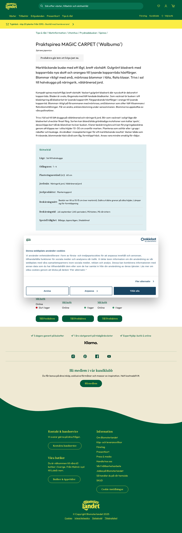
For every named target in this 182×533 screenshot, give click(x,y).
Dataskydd (97, 518)
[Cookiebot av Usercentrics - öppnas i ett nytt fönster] (143, 240)
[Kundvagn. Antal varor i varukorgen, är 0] (173, 6)
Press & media (103, 456)
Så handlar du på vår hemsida (112, 475)
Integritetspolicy (82, 518)
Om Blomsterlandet (107, 437)
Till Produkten (48, 319)
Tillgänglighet (111, 518)
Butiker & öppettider (64, 479)
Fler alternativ (142, 281)
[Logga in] (165, 6)
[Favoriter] (158, 6)
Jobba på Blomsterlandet (109, 470)
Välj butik (167, 15)
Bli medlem (91, 383)
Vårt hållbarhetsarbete (108, 466)
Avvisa (47, 290)
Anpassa (91, 290)
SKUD (99, 480)
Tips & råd (41, 32)
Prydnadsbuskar (88, 32)
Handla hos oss (104, 461)
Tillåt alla (135, 290)
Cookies (68, 518)
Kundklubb (154, 15)
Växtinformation (57, 32)
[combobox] (94, 6)
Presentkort (102, 451)
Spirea (102, 32)
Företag (143, 15)
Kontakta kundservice (65, 445)
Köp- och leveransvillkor (109, 442)
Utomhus (73, 32)
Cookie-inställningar (112, 489)
